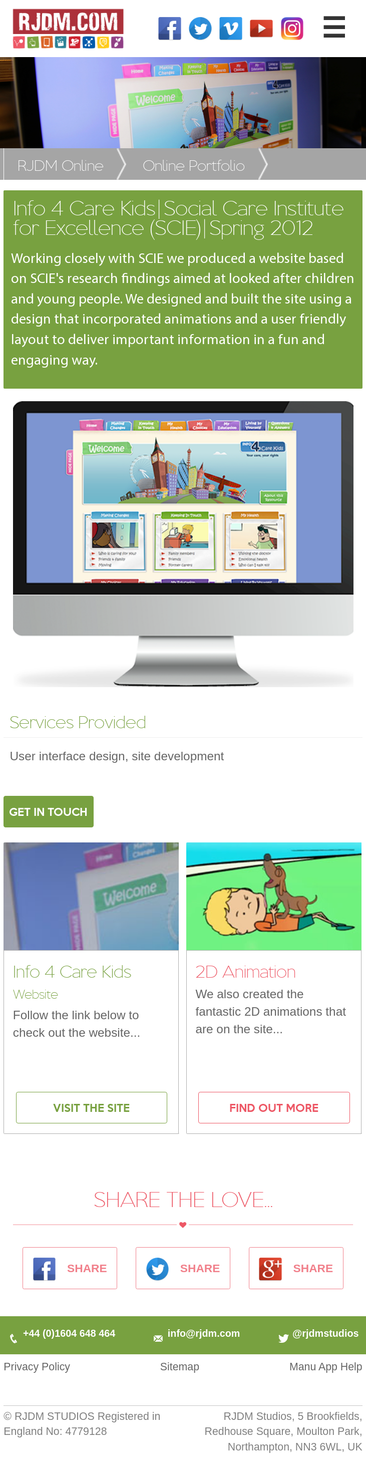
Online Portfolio (194, 164)
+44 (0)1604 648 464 (61, 1333)
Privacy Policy (37, 1367)
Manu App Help (325, 1367)
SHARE (70, 1268)
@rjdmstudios (318, 1333)
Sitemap (179, 1367)
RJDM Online (61, 164)
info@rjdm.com (196, 1333)
